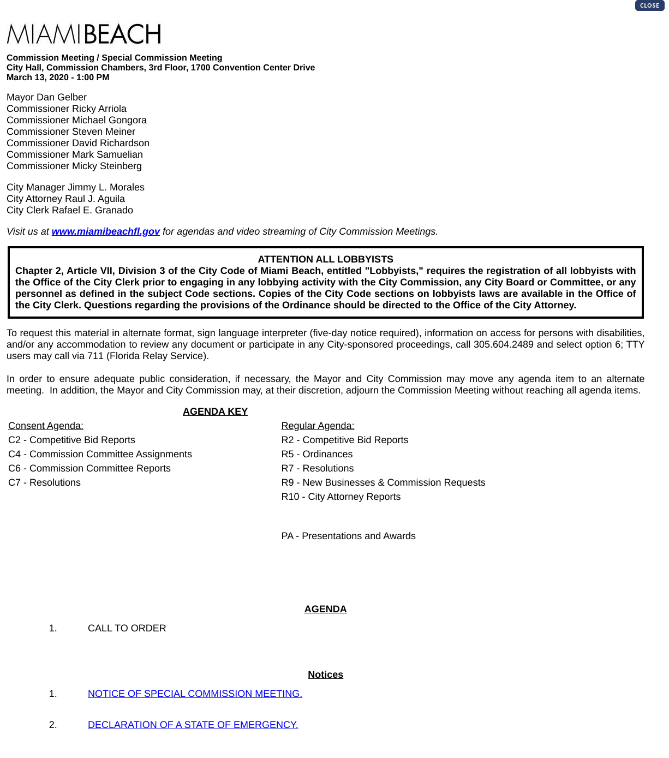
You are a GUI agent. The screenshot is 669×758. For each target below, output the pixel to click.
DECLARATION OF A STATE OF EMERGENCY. (193, 724)
